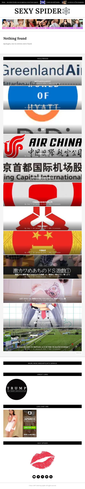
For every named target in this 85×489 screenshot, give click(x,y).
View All (79, 353)
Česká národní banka (56, 2)
